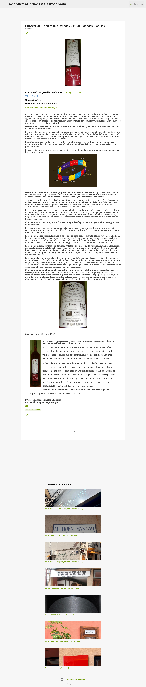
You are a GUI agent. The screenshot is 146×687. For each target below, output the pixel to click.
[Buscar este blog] (131, 4)
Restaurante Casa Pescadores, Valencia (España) (63, 641)
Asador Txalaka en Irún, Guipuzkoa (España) (62, 588)
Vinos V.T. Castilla (33, 410)
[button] (26, 33)
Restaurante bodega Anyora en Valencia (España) (64, 562)
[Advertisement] (73, 459)
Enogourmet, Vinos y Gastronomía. (37, 4)
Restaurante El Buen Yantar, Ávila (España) (61, 535)
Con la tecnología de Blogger (73, 679)
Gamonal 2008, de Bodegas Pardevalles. (60, 615)
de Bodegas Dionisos (73, 92)
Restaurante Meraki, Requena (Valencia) (60, 668)
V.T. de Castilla (32, 96)
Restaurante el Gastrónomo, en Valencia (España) (64, 509)
